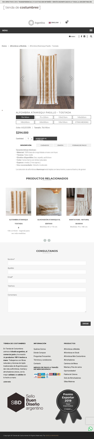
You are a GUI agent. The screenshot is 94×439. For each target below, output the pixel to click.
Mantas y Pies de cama (73, 367)
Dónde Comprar (40, 353)
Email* (10, 277)
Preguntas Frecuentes (42, 356)
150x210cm (62, 117)
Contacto (37, 363)
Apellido (11, 268)
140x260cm (81, 117)
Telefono (11, 286)
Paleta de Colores (70, 374)
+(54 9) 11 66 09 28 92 (51, 435)
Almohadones (69, 360)
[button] (71, 79)
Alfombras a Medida (18, 46)
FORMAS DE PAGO (79, 145)
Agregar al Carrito (41, 139)
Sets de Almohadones (72, 378)
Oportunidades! (70, 371)
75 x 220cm (44, 117)
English (54, 22)
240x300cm (44, 122)
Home (4, 46)
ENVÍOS (60, 145)
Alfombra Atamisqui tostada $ (18, 224)
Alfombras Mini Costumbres (75, 356)
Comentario (12, 295)
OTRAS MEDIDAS (81, 122)
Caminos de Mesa (71, 363)
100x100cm (62, 122)
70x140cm (25, 117)
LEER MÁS (7, 382)
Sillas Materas (69, 382)
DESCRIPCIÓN (25, 145)
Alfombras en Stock (71, 353)
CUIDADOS (45, 145)
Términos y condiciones (43, 360)
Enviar (86, 324)
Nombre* (11, 259)
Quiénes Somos (40, 349)
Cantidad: (20, 139)
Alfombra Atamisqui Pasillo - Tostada (43, 112)
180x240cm (25, 122)
